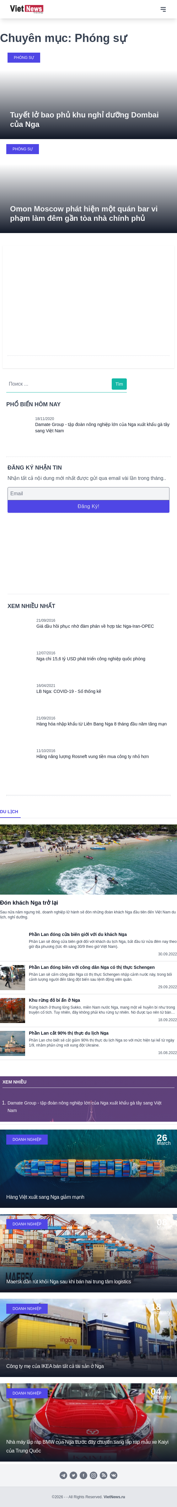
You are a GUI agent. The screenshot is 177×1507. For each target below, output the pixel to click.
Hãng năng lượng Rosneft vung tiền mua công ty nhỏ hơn (92, 756)
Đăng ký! (88, 506)
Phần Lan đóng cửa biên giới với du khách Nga (78, 934)
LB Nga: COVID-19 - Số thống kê (68, 691)
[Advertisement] (88, 552)
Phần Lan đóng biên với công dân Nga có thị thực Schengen (92, 967)
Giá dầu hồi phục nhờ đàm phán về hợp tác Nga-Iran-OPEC (95, 626)
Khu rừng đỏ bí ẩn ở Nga (54, 1000)
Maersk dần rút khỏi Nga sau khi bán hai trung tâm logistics (68, 1281)
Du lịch (9, 811)
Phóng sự (24, 57)
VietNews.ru (114, 1497)
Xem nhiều (14, 1081)
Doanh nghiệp (27, 1139)
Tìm (119, 384)
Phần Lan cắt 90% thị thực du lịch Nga (69, 1033)
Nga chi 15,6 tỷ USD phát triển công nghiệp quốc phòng (90, 658)
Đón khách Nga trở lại (29, 903)
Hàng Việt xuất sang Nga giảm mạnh (45, 1197)
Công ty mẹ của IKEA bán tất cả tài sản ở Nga (55, 1366)
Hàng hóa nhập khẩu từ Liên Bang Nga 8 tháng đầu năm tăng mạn (101, 723)
